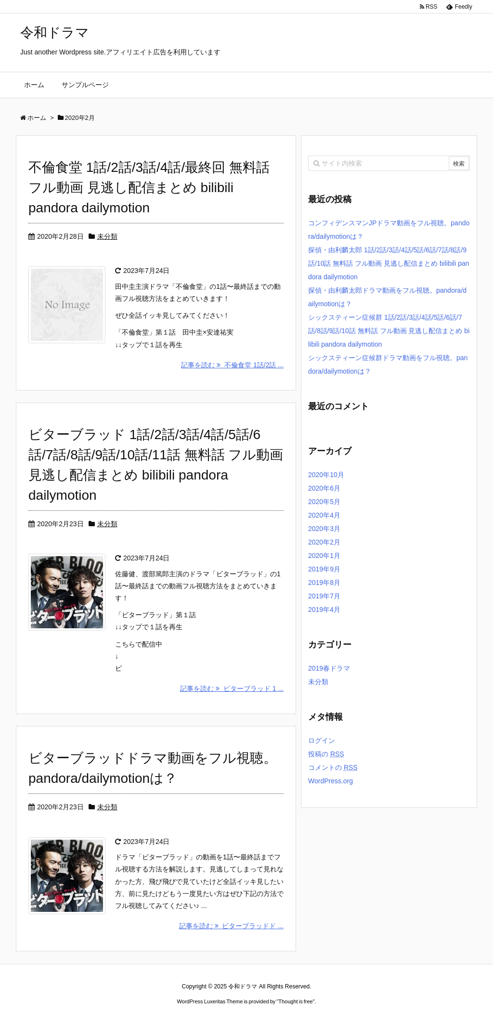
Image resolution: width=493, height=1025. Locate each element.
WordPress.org (330, 781)
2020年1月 (324, 555)
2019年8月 (324, 582)
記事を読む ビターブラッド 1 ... (232, 688)
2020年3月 (324, 528)
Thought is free (295, 1001)
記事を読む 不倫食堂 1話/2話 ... (232, 365)
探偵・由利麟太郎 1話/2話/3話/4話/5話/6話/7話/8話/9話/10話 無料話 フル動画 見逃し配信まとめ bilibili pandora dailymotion (388, 263)
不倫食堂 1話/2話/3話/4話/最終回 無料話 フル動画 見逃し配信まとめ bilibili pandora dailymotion (149, 187)
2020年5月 (324, 502)
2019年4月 (324, 609)
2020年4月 (324, 515)
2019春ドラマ (329, 668)
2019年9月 (324, 569)
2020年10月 (326, 475)
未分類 (107, 236)
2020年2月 (324, 542)
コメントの (333, 767)
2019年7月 (324, 596)
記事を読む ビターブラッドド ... (231, 926)
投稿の (326, 754)
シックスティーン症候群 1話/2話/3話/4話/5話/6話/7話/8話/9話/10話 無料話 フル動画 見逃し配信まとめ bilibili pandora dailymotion (388, 330)
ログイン (321, 740)
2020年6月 (324, 488)
